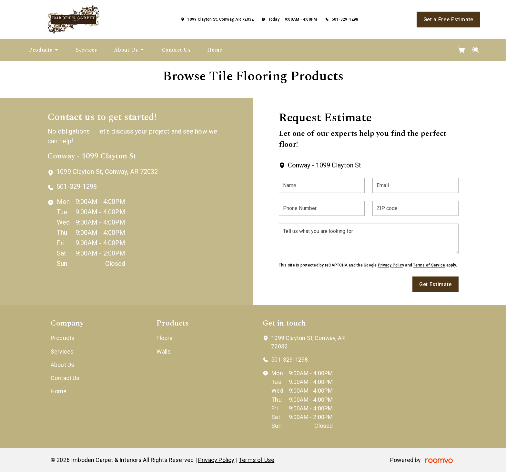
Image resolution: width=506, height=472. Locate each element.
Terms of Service (429, 265)
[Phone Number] (322, 208)
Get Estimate (435, 284)
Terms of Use (256, 460)
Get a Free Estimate (448, 19)
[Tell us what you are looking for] (369, 239)
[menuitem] (44, 50)
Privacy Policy (391, 265)
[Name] (322, 185)
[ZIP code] (415, 208)
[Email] (415, 185)
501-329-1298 (345, 19)
